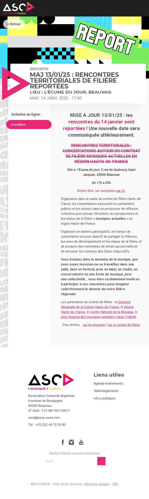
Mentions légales (96, 484)
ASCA (18, 8)
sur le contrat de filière (124, 325)
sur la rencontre (94, 325)
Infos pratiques (105, 398)
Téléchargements (106, 391)
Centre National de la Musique (111, 312)
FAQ (115, 484)
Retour (15, 24)
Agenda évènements (108, 383)
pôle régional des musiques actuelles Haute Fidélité (98, 317)
